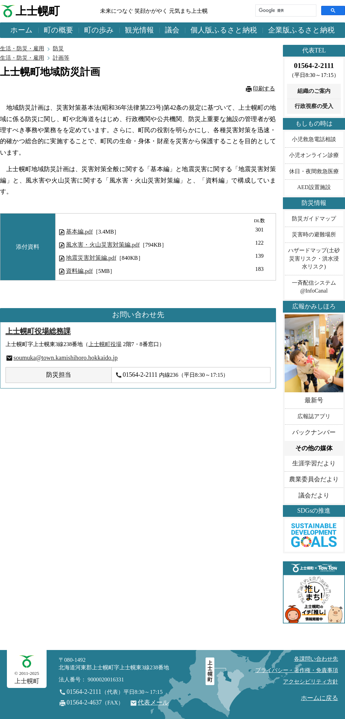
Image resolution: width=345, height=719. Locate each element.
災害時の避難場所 (314, 235)
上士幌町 (38, 11)
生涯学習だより (314, 463)
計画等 (61, 58)
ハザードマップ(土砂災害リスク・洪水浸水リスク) (313, 258)
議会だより (313, 495)
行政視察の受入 (314, 106)
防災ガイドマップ (314, 219)
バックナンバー (314, 432)
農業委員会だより (314, 479)
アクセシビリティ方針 (310, 682)
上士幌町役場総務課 (38, 331)
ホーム (21, 30)
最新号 (314, 400)
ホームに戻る (319, 698)
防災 (58, 49)
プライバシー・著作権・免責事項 (296, 670)
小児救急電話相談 (314, 139)
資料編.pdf (79, 271)
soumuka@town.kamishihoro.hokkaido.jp (65, 357)
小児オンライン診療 (314, 155)
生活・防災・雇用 (22, 49)
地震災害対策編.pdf (91, 258)
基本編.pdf (79, 231)
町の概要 (58, 30)
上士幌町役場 (104, 344)
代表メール (153, 702)
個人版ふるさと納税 (223, 30)
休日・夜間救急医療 (314, 171)
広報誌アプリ (314, 416)
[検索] (285, 10)
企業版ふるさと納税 (301, 30)
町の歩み (99, 30)
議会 (172, 30)
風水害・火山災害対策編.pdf (103, 245)
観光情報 (139, 30)
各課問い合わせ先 (316, 659)
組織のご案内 (314, 91)
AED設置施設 (314, 187)
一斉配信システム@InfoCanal (314, 287)
